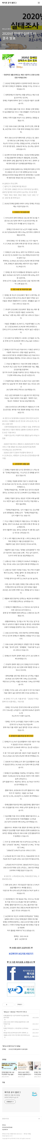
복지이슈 (12, 1012)
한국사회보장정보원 (7, 1127)
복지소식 (6, 1012)
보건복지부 (5, 1129)
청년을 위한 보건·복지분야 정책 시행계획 (14, 1033)
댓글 (3, 1082)
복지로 (4, 1125)
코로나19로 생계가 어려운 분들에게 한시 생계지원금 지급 (16, 1023)
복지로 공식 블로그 (9, 3)
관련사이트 (5, 1119)
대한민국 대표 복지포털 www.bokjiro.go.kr (12, 1096)
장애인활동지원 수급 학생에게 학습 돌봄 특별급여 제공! (16, 1016)
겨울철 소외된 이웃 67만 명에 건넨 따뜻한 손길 (16, 1035)
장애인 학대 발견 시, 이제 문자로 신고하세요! (15, 1028)
